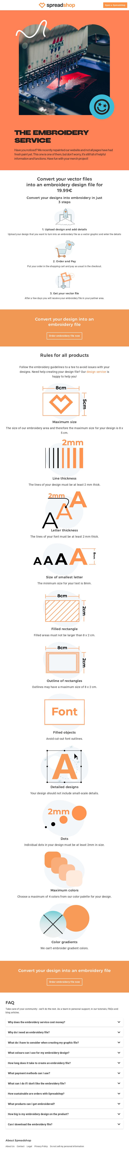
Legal (29, 1146)
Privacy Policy (41, 1146)
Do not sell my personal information (67, 1146)
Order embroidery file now (64, 335)
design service (96, 372)
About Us (10, 1146)
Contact (20, 1146)
